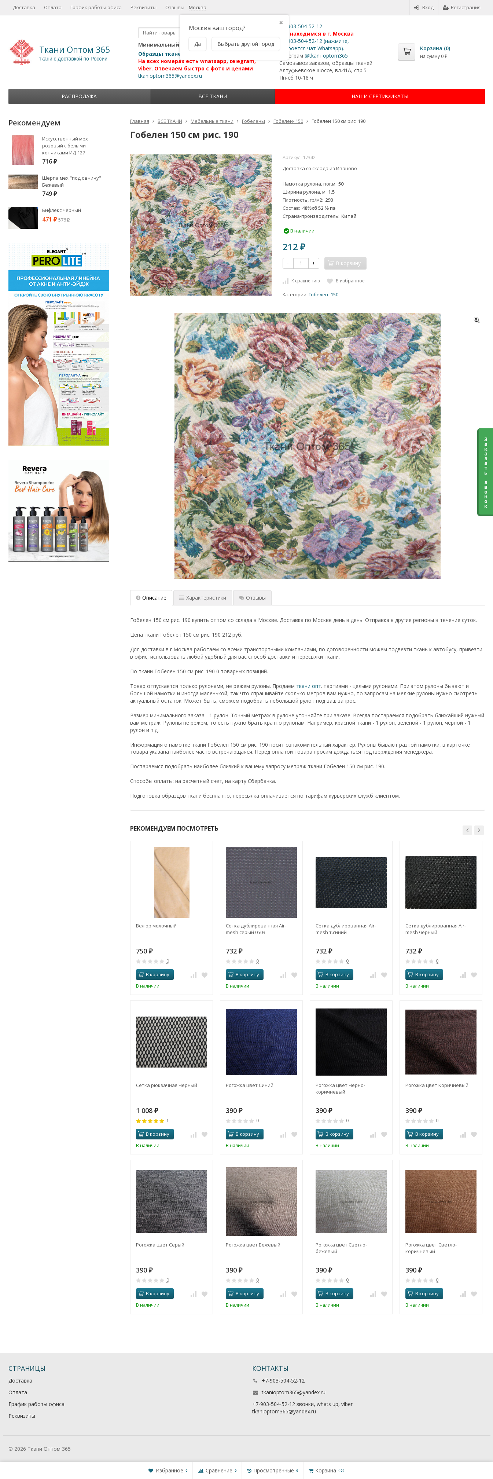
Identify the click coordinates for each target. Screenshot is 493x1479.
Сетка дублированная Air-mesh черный (435, 929)
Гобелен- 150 (323, 295)
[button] (467, 830)
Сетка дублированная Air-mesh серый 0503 (256, 929)
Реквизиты (21, 1415)
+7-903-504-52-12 (283, 1380)
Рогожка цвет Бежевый (253, 1244)
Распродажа (79, 96)
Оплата (17, 1392)
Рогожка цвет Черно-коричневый (340, 1088)
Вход (424, 7)
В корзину (153, 974)
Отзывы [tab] (252, 597)
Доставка (20, 1380)
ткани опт (308, 685)
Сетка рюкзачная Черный (166, 1085)
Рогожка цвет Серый (160, 1244)
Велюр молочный (156, 925)
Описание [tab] (151, 597)
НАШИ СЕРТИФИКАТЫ (380, 96)
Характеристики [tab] (202, 597)
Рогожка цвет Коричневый (436, 1085)
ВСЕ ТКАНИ (212, 96)
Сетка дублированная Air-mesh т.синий (346, 929)
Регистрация (462, 7)
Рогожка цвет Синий (249, 1085)
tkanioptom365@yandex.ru (293, 1392)
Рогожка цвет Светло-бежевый (341, 1248)
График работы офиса (36, 1404)
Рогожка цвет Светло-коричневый (431, 1248)
